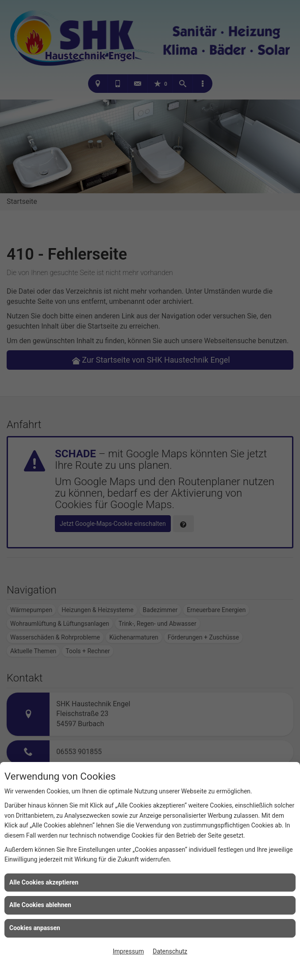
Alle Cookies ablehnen (40, 904)
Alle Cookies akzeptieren (43, 882)
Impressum (128, 951)
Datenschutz (170, 951)
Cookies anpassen (34, 927)
